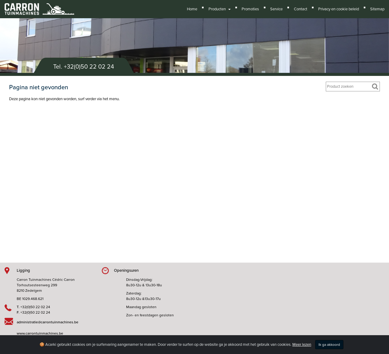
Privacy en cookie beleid (338, 9)
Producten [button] (219, 9)
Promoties (250, 9)
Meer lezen (301, 344)
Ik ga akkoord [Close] (329, 344)
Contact (300, 9)
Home (192, 9)
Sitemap (377, 9)
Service (276, 9)
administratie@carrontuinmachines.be (47, 322)
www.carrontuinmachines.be (40, 333)
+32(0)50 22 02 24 (89, 66)
